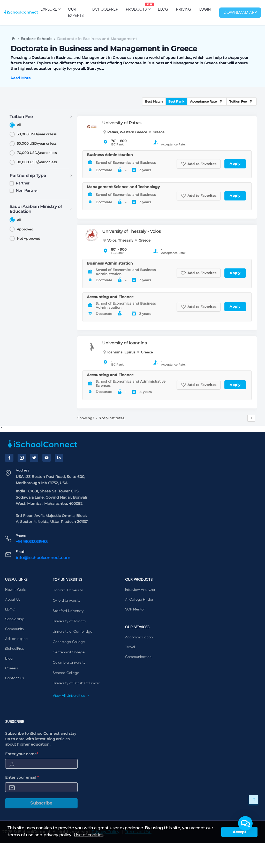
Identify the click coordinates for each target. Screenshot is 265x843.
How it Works (15, 590)
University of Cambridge (72, 631)
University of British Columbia (76, 683)
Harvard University (68, 590)
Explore (50, 9)
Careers (11, 668)
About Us (12, 599)
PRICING (183, 9)
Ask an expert (16, 639)
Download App (240, 13)
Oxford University (66, 600)
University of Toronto (69, 621)
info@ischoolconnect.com (43, 557)
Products (136, 7)
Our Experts (76, 12)
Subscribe (41, 803)
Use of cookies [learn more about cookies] (88, 834)
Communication (138, 657)
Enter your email (22, 777)
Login (205, 9)
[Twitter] (34, 458)
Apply (235, 163)
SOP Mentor (135, 609)
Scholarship (14, 619)
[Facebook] (9, 458)
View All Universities (71, 696)
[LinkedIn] (59, 458)
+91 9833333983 (32, 541)
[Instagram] (22, 458)
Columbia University (69, 662)
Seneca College (66, 673)
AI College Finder (139, 599)
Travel (130, 647)
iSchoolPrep (105, 9)
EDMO (10, 609)
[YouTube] (46, 458)
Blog (163, 9)
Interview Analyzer (140, 590)
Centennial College (69, 652)
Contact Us (14, 678)
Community (14, 629)
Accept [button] (239, 832)
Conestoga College (69, 642)
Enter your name (21, 754)
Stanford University (68, 611)
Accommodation (139, 637)
